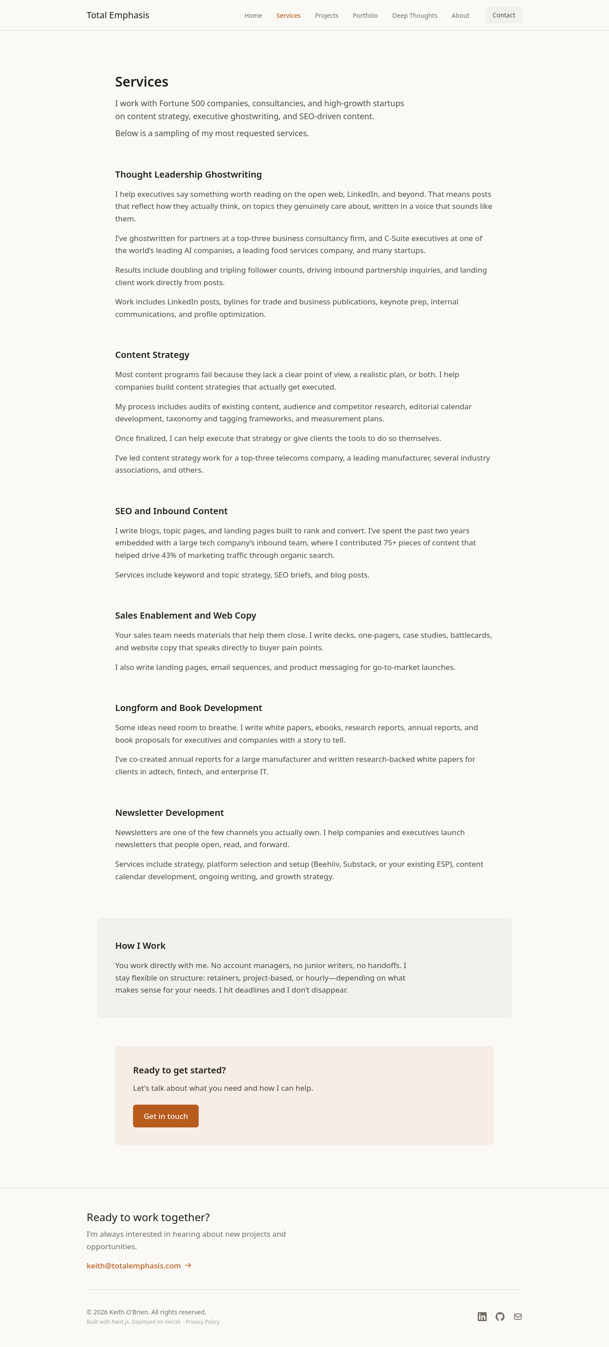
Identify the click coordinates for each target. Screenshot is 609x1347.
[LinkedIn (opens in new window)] (482, 1316)
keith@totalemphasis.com (139, 1265)
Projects (326, 15)
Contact (503, 15)
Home (253, 15)
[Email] (517, 1316)
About (461, 15)
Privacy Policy (203, 1322)
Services (288, 15)
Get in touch (166, 1116)
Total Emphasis (118, 15)
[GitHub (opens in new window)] (500, 1316)
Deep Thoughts (415, 15)
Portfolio (365, 15)
